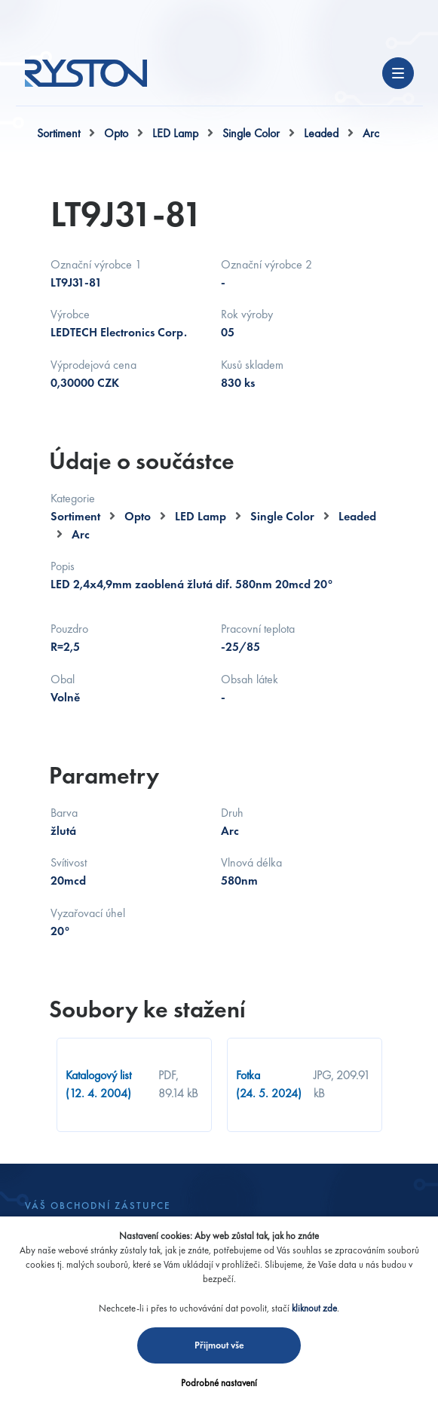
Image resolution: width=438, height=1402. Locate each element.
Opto (116, 133)
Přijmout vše (219, 1345)
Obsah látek (249, 679)
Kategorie (73, 498)
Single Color (251, 133)
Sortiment (58, 133)
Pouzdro (69, 629)
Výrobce (70, 314)
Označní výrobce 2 (266, 264)
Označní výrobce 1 (96, 264)
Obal (63, 679)
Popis (63, 566)
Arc (371, 133)
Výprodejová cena (93, 365)
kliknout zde (314, 1308)
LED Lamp (175, 133)
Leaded (321, 133)
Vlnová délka (251, 862)
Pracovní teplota (258, 629)
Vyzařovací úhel (88, 913)
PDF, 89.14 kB (178, 1084)
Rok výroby (247, 314)
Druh (232, 813)
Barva (64, 813)
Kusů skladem (252, 365)
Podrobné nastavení (219, 1382)
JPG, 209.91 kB (342, 1084)
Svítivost (69, 862)
